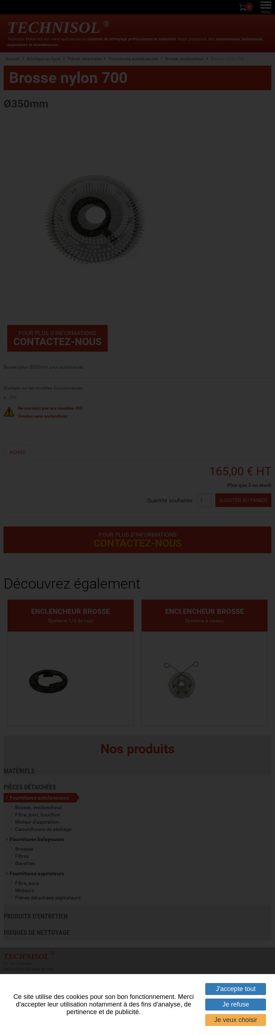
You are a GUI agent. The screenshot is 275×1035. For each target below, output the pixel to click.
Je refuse (235, 1004)
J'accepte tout (236, 988)
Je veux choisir (235, 1019)
